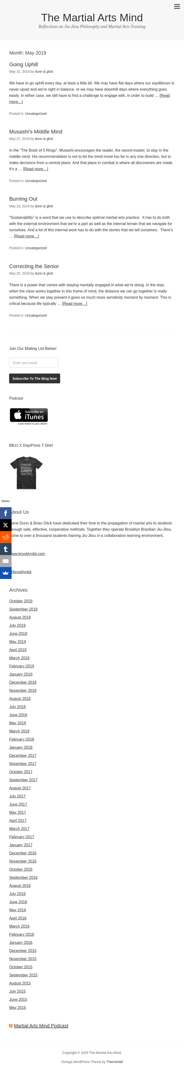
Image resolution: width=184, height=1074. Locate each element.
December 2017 (22, 756)
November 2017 (22, 764)
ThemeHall (114, 1062)
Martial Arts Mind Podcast (41, 1025)
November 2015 (22, 959)
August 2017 (20, 788)
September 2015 (23, 975)
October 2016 (20, 869)
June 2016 (18, 902)
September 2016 (23, 878)
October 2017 (20, 772)
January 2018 (20, 747)
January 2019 (20, 674)
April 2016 (17, 918)
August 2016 (20, 886)
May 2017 (17, 812)
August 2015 (20, 983)
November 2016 (22, 861)
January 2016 (20, 943)
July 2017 (17, 796)
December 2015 (22, 951)
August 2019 (20, 617)
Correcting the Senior (34, 266)
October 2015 (20, 967)
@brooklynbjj (20, 572)
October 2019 (20, 601)
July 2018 (17, 707)
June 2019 (18, 634)
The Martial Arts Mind (92, 17)
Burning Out (23, 199)
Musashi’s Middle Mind (35, 132)
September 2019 (23, 609)
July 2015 (17, 991)
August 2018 (20, 699)
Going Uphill (23, 64)
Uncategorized (36, 114)
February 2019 (21, 666)
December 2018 (22, 682)
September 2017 (23, 780)
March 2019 (19, 658)
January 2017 (20, 845)
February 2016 (21, 934)
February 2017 (21, 837)
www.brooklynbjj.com (27, 554)
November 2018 (22, 690)
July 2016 (17, 894)
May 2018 (17, 723)
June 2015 (18, 999)
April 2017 (17, 821)
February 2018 (21, 739)
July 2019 (17, 625)
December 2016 (22, 853)
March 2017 (19, 829)
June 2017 (18, 804)
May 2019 (17, 642)
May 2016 (17, 910)
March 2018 (19, 731)
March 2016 (19, 926)
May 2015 (17, 1008)
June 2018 (18, 715)
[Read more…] (35, 169)
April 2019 (17, 650)
